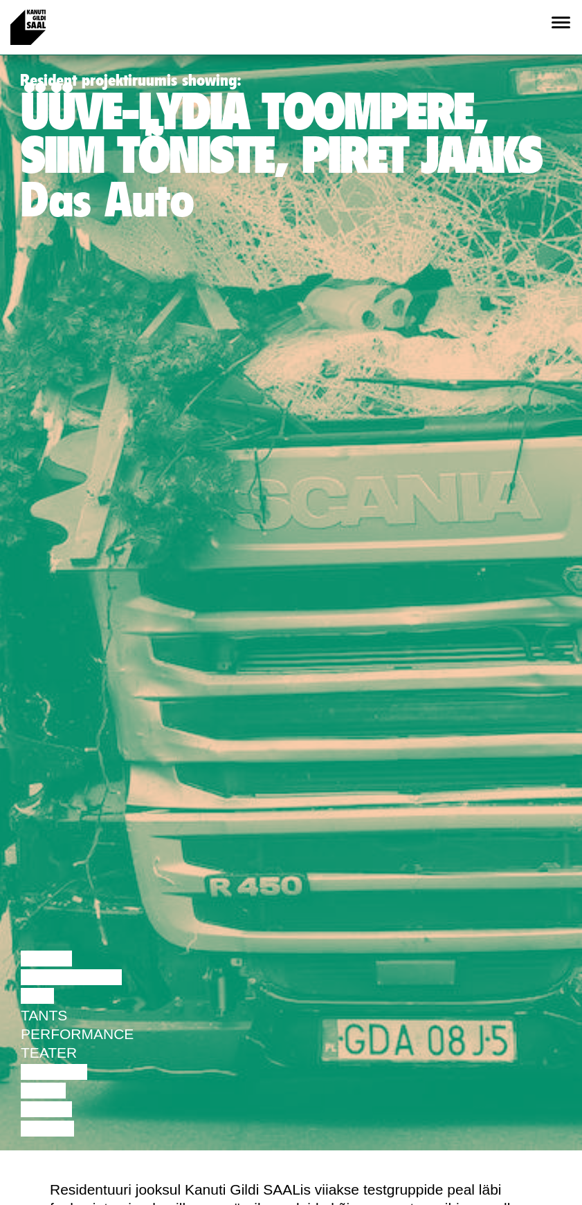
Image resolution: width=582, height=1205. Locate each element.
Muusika (54, 1072)
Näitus (47, 1129)
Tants (44, 1015)
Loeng (46, 958)
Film (37, 996)
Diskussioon (71, 977)
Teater (49, 1053)
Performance (77, 1034)
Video (43, 1091)
